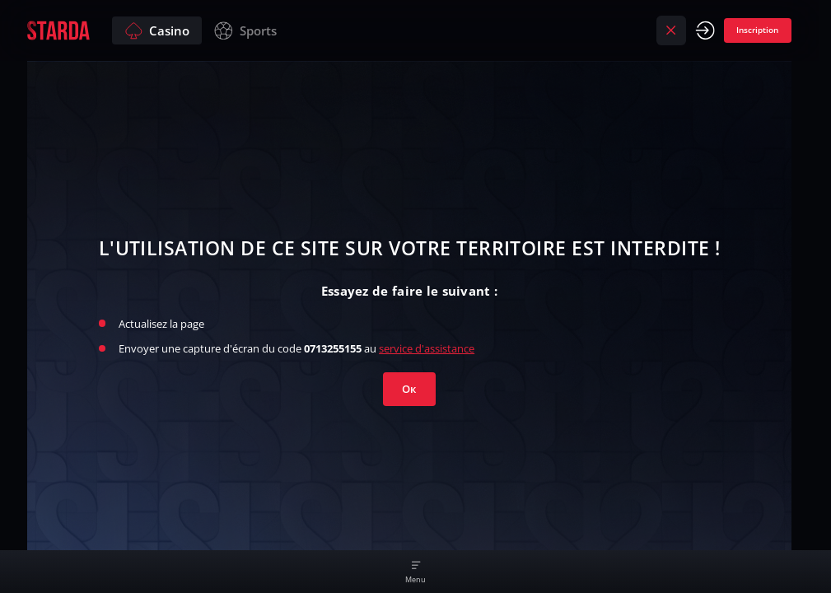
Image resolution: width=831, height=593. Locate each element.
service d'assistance (426, 348)
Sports (245, 30)
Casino (156, 30)
